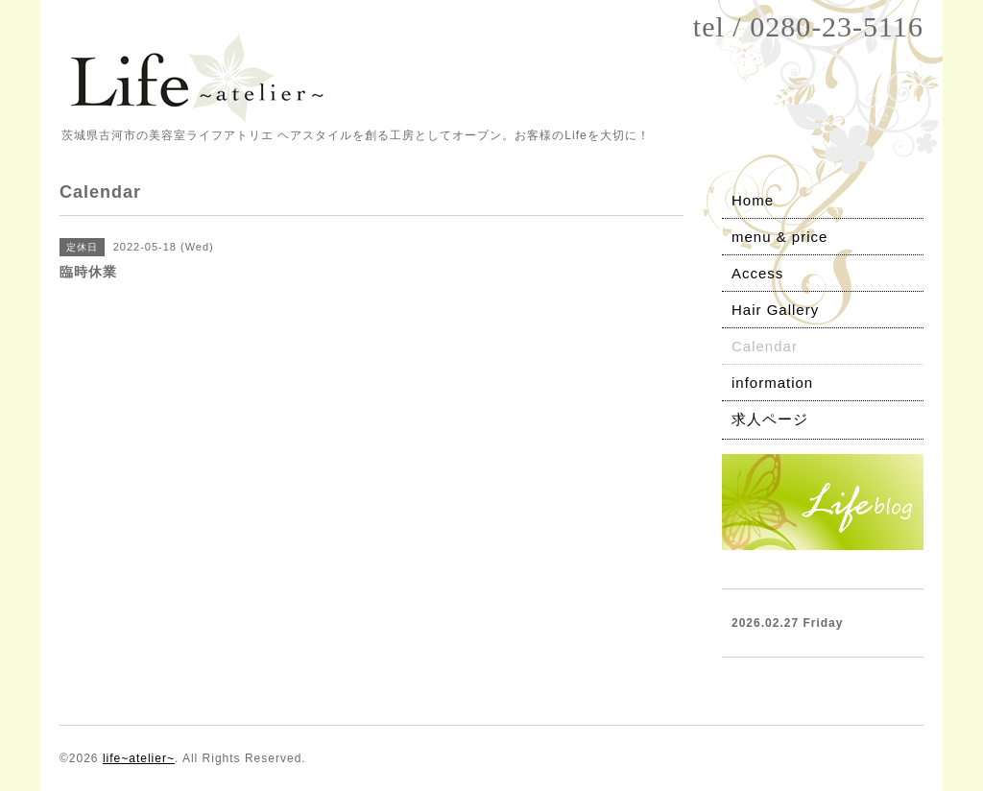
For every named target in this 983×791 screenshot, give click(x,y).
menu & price (779, 236)
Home (752, 200)
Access (757, 273)
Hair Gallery (775, 309)
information (772, 382)
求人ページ (769, 419)
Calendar (764, 346)
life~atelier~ (139, 758)
